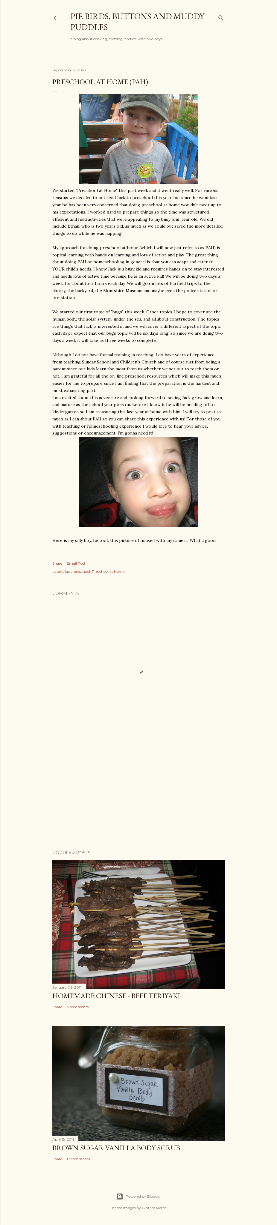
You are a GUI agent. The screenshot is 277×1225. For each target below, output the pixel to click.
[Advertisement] (138, 793)
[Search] (221, 16)
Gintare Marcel (154, 1208)
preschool (82, 571)
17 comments (78, 1159)
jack (68, 571)
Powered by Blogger (138, 1196)
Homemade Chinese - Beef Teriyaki (116, 995)
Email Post (76, 563)
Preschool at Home (108, 571)
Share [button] (57, 563)
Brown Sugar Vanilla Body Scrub (116, 1147)
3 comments (78, 1007)
